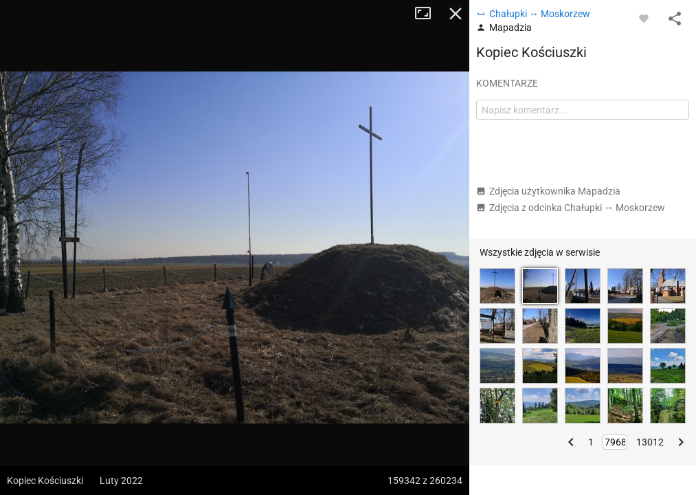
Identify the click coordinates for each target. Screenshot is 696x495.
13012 (650, 442)
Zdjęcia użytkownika (548, 191)
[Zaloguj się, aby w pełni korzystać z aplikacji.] (644, 17)
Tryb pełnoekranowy (428, 14)
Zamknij (455, 14)
